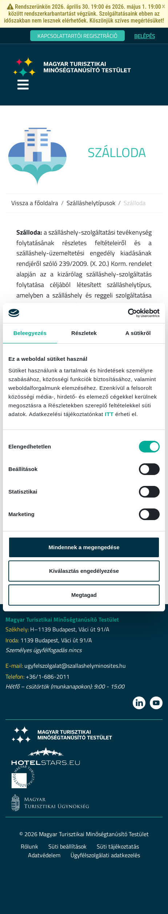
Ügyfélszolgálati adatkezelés (105, 855)
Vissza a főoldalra (34, 203)
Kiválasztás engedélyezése (84, 571)
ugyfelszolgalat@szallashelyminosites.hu (75, 665)
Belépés (144, 36)
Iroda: (12, 640)
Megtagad (84, 595)
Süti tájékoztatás (118, 846)
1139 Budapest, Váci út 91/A (56, 640)
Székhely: (17, 629)
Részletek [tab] (84, 333)
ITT (109, 414)
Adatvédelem (44, 855)
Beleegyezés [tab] (30, 333)
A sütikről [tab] (138, 333)
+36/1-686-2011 (47, 676)
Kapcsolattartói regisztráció (77, 36)
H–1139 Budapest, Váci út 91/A (69, 629)
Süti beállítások (67, 846)
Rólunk (29, 846)
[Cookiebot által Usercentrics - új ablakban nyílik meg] (128, 313)
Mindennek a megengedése (83, 547)
